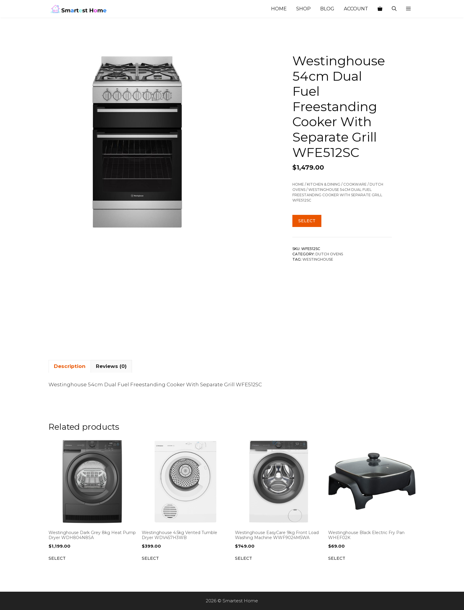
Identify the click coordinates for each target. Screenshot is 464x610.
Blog (327, 9)
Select (306, 220)
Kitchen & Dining (323, 184)
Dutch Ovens (329, 254)
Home (279, 9)
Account (356, 9)
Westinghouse (317, 259)
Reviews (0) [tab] (111, 366)
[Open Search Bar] (394, 9)
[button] (408, 9)
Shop (303, 9)
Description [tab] (70, 366)
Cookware (355, 184)
